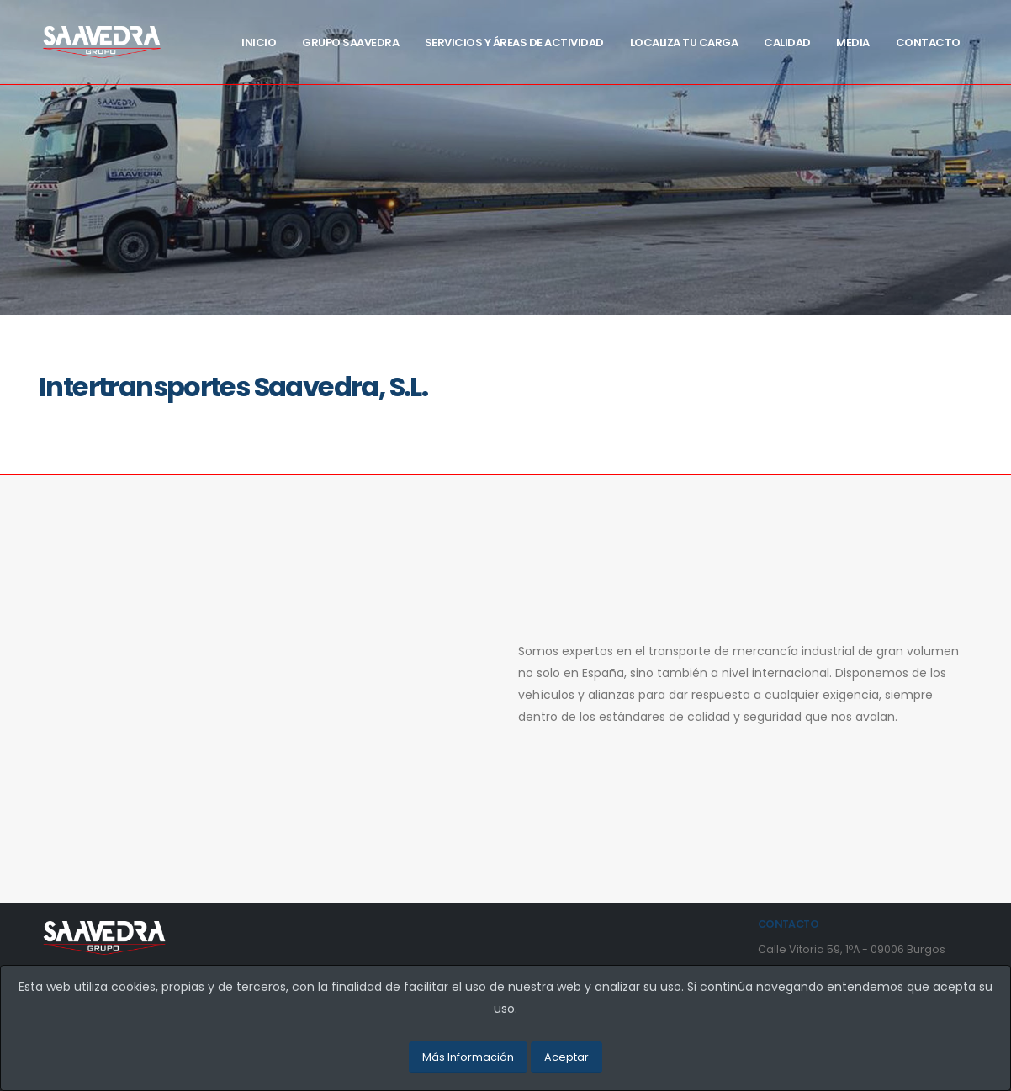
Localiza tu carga (684, 42)
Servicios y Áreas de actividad (514, 42)
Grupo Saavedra (350, 42)
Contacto (928, 42)
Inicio (258, 42)
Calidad (787, 42)
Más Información (468, 1057)
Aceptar (566, 1057)
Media (853, 42)
